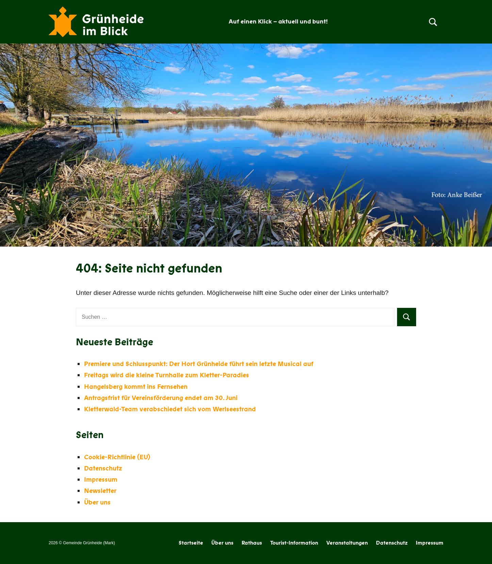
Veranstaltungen (347, 543)
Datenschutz (103, 468)
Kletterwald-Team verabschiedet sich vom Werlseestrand (170, 409)
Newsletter (100, 490)
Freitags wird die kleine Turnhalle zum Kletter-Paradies (166, 375)
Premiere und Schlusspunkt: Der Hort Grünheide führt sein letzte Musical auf (198, 364)
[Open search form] (433, 21)
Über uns (97, 502)
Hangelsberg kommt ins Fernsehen (135, 386)
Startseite (191, 543)
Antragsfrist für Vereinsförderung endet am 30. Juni (160, 398)
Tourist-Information (294, 543)
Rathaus (252, 543)
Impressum (100, 479)
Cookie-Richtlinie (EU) (117, 457)
